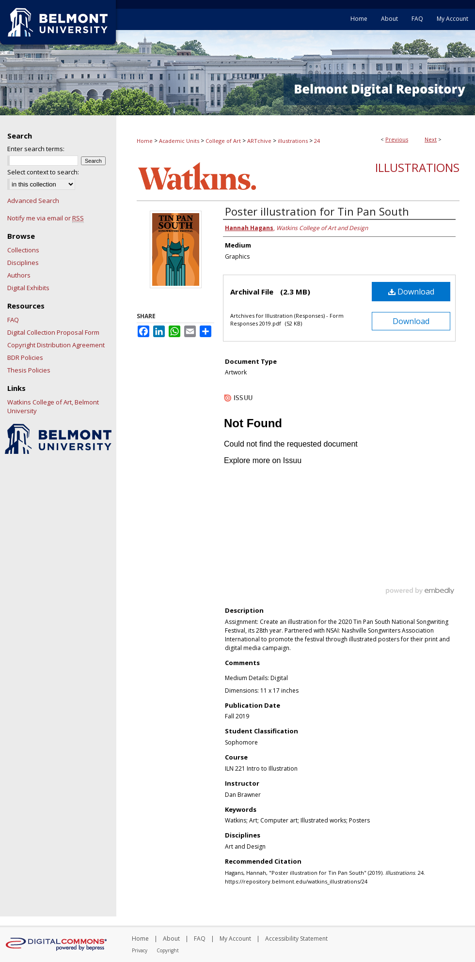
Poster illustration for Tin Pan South (317, 211)
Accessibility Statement (296, 938)
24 (317, 140)
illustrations (293, 140)
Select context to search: (43, 172)
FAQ (13, 319)
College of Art (223, 140)
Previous (396, 139)
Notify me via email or (45, 218)
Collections (23, 250)
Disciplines (23, 262)
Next (431, 139)
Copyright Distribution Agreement (56, 345)
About (171, 938)
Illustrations (417, 167)
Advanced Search (33, 200)
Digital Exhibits (28, 287)
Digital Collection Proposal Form (53, 332)
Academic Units (179, 140)
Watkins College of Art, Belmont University (53, 406)
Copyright (168, 950)
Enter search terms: (35, 148)
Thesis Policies (28, 370)
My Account (235, 938)
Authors (19, 275)
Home (145, 140)
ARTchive (259, 140)
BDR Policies (25, 357)
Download (411, 291)
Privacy (139, 950)
